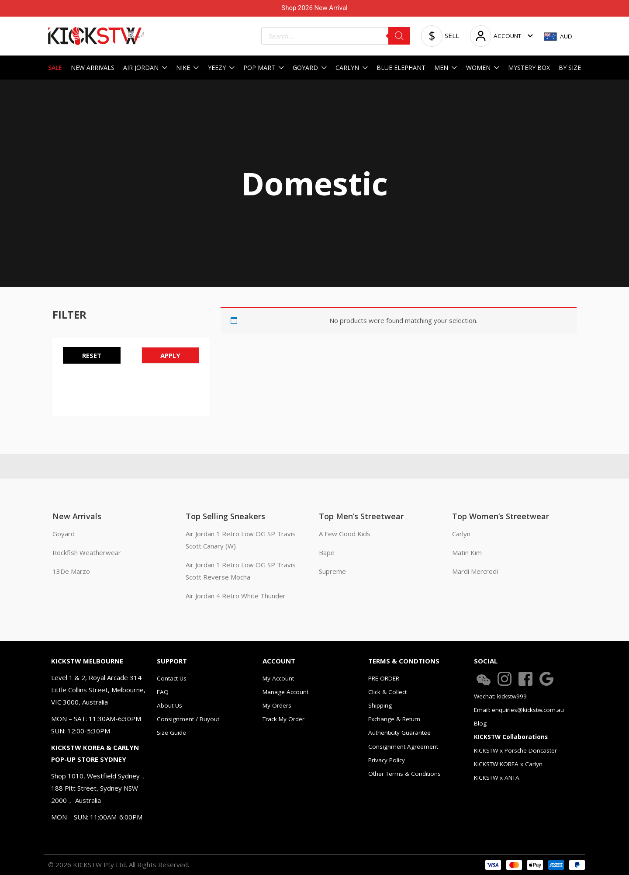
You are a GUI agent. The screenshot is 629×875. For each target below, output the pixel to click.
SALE (55, 67)
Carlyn (461, 533)
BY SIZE (570, 67)
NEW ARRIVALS (92, 67)
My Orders (277, 705)
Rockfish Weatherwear (86, 552)
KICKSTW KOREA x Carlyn (508, 764)
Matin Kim (467, 552)
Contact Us (172, 678)
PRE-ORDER (383, 678)
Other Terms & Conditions (404, 774)
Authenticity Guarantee (399, 732)
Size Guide (171, 732)
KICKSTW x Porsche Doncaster (515, 750)
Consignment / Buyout (188, 719)
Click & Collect (387, 692)
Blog (480, 723)
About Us (169, 705)
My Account (278, 678)
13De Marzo (71, 571)
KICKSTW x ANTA (496, 777)
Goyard (63, 533)
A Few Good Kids (344, 533)
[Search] (399, 36)
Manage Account (285, 692)
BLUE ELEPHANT (401, 67)
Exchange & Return (394, 719)
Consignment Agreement (403, 746)
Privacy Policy (386, 760)
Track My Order (283, 719)
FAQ (163, 692)
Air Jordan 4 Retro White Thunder (236, 595)
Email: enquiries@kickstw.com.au (519, 710)
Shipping (380, 705)
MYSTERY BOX (529, 67)
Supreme (332, 571)
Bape (327, 552)
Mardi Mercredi (475, 571)
